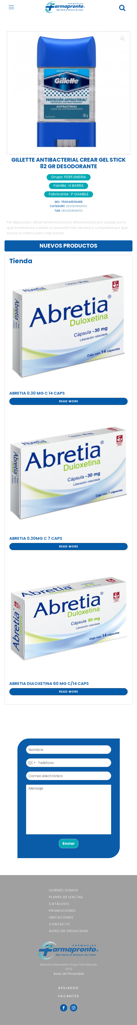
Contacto (59, 924)
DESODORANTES (76, 206)
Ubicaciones (61, 917)
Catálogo (59, 903)
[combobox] (31, 763)
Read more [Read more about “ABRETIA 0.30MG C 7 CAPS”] (68, 546)
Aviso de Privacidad (68, 930)
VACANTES (68, 996)
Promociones (62, 910)
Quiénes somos (63, 890)
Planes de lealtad (66, 897)
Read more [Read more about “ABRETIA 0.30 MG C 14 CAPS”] (68, 401)
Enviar (68, 843)
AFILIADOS (68, 987)
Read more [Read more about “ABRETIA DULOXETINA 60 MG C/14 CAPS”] (68, 692)
